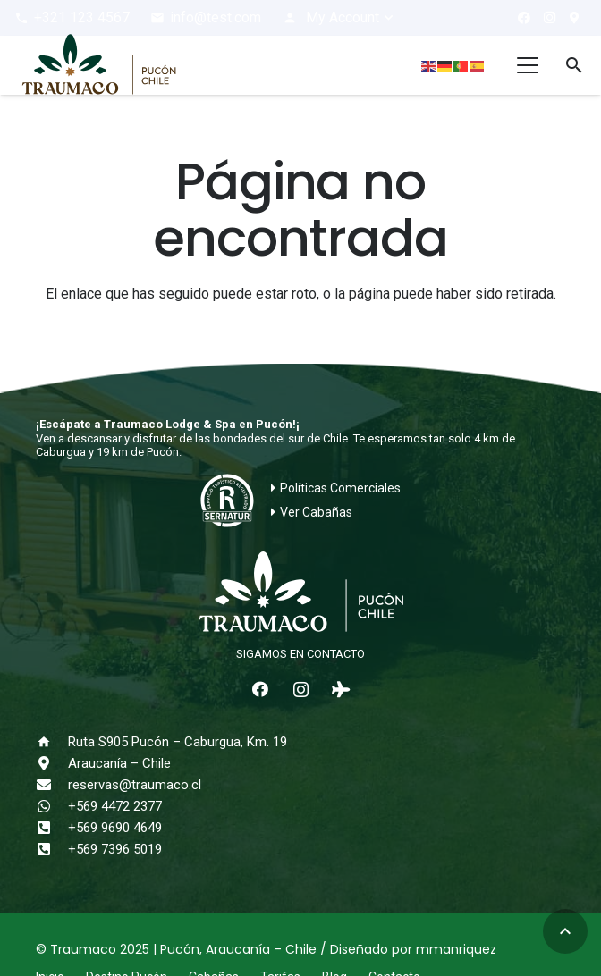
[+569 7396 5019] (52, 849)
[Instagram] (549, 17)
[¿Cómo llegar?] (574, 17)
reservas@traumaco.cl (134, 785)
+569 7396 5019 (115, 849)
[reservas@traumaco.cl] (52, 785)
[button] (339, 18)
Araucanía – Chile (119, 763)
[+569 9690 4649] (52, 827)
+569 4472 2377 (115, 806)
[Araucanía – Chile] (52, 763)
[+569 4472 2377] (52, 806)
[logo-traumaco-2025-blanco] (300, 593)
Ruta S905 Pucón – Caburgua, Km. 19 (177, 742)
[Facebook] (524, 17)
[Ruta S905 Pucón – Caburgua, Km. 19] (52, 742)
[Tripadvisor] (341, 689)
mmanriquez (456, 949)
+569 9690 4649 (115, 828)
